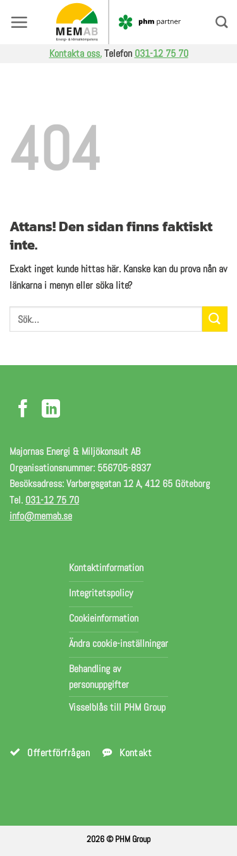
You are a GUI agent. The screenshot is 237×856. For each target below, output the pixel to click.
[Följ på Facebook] (23, 410)
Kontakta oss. (75, 53)
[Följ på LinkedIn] (51, 410)
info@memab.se (40, 515)
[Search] (222, 21)
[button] (18, 22)
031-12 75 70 (161, 53)
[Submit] (215, 318)
